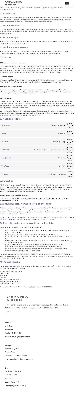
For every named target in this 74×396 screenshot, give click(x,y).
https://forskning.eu (16, 18)
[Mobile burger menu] (67, 3)
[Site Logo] (13, 3)
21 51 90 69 (16, 333)
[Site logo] (37, 298)
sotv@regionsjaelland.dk (20, 336)
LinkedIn (8, 311)
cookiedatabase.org (35, 287)
